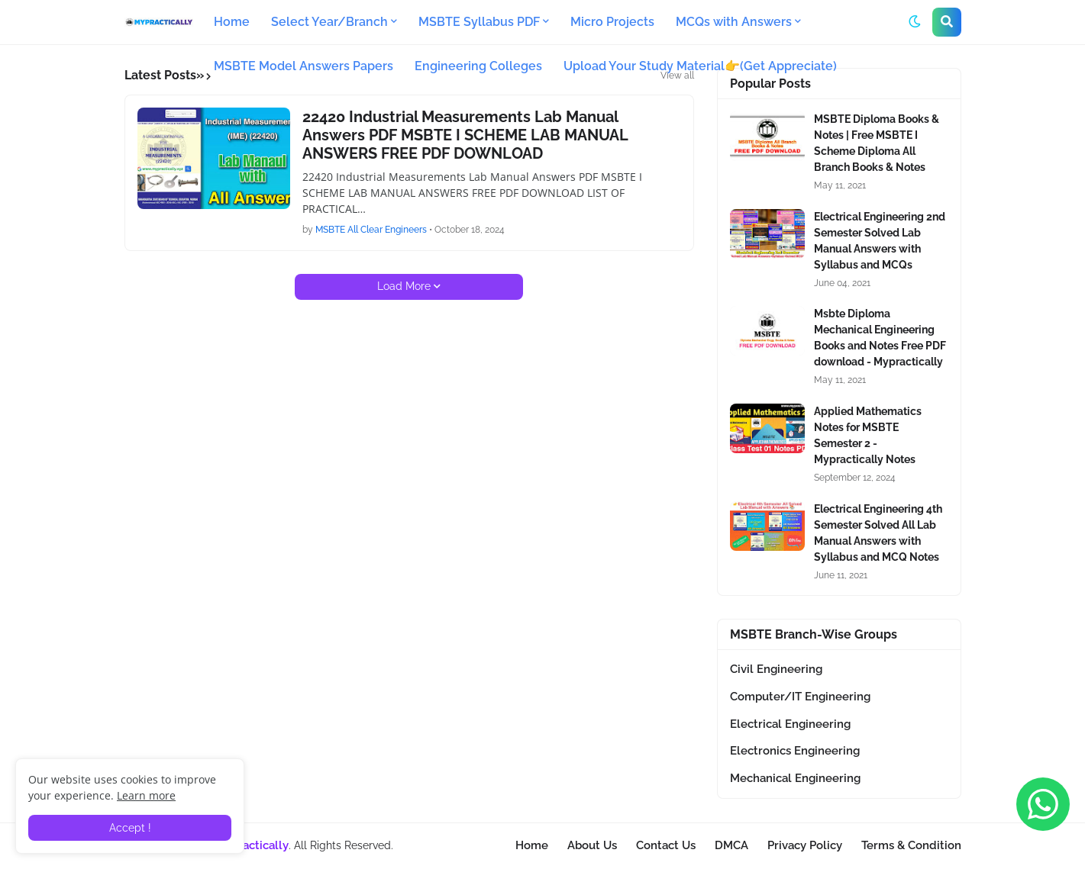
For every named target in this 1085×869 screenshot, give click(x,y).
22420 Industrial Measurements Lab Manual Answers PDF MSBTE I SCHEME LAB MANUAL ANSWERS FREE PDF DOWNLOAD (465, 135)
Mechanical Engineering (795, 778)
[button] (914, 22)
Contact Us (666, 845)
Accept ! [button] (130, 828)
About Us (592, 845)
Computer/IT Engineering (800, 696)
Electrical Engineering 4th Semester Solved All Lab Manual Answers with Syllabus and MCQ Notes (878, 533)
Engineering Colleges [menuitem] (478, 66)
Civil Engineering (776, 669)
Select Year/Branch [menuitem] (329, 21)
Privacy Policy (804, 845)
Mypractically (252, 845)
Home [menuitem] (232, 21)
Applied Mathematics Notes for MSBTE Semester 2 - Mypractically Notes (868, 435)
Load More (404, 286)
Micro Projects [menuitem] (612, 21)
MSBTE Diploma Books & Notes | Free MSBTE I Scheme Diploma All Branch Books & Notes (876, 143)
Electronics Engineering (795, 751)
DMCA (731, 845)
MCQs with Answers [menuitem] (734, 21)
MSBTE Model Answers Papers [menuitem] (303, 66)
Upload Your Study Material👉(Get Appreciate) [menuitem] (700, 66)
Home (531, 845)
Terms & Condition (911, 845)
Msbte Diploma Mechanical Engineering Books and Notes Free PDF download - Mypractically (880, 337)
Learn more (146, 795)
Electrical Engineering (790, 724)
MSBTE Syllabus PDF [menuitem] (479, 21)
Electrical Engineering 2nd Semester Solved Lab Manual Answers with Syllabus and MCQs (879, 241)
